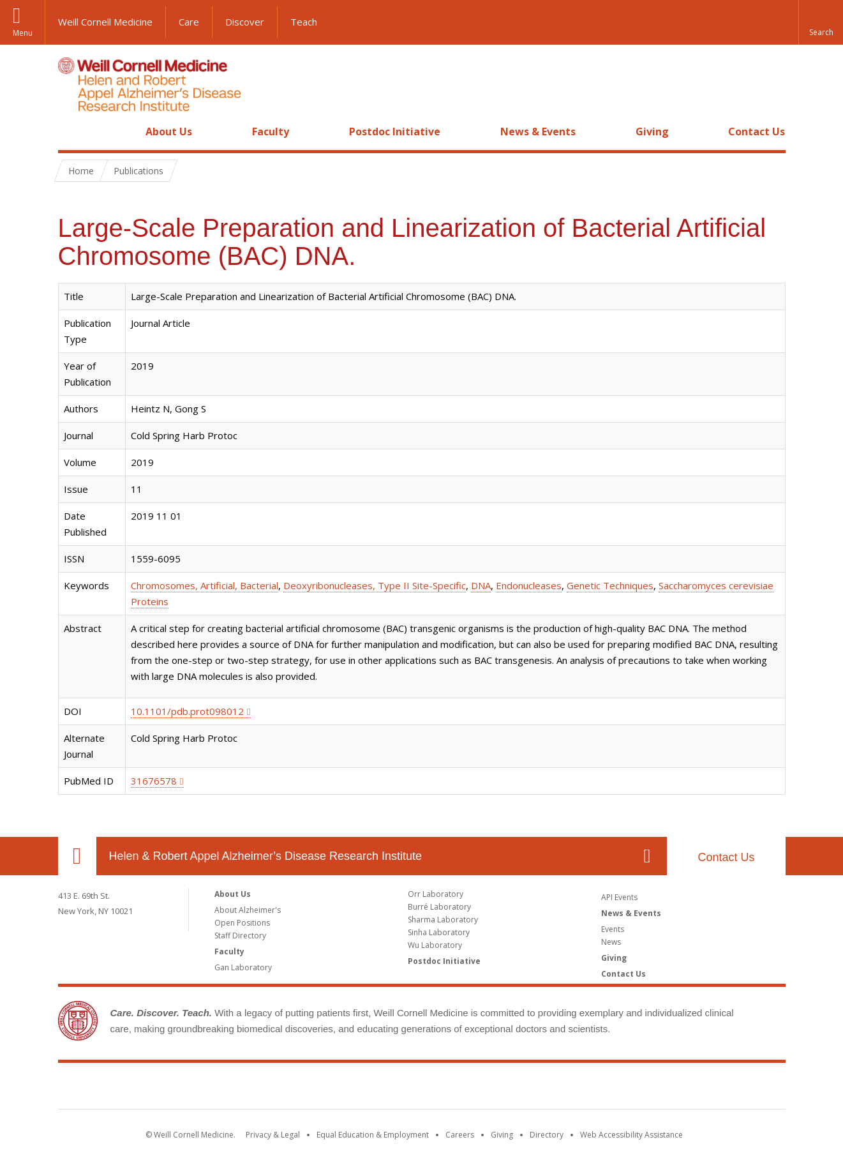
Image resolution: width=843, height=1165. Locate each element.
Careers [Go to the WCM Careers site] (459, 1134)
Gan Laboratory (243, 967)
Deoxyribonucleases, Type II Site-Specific (374, 585)
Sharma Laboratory (443, 919)
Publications (138, 171)
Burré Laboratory (439, 906)
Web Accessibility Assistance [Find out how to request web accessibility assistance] (631, 1134)
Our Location (77, 856)
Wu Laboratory (435, 945)
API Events (619, 897)
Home (72, 131)
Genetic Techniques (610, 585)
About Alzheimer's (247, 910)
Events (612, 929)
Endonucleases (529, 585)
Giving (652, 131)
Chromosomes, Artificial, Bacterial (204, 585)
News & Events (538, 131)
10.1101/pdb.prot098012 (187, 711)
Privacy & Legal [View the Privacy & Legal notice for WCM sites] (273, 1134)
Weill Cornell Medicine (105, 21)
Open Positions (242, 922)
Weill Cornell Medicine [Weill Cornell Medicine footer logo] (422, 1088)
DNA (481, 585)
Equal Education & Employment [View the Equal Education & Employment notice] (373, 1134)
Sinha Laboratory (439, 932)
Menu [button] (23, 32)
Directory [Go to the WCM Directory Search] (546, 1134)
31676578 (154, 780)
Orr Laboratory (435, 894)
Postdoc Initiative (394, 131)
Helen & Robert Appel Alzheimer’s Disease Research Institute (265, 856)
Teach (303, 21)
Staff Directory (240, 935)
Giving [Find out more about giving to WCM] (502, 1134)
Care (189, 21)
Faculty (270, 131)
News (611, 941)
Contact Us (756, 131)
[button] (820, 22)
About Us (168, 131)
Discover (244, 21)
